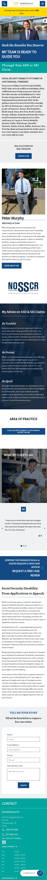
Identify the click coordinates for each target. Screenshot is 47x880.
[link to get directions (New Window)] (23, 821)
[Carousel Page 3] (25, 545)
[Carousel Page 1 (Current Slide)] (21, 545)
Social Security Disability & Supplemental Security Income (23, 431)
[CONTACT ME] (23, 156)
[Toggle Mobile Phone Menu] (4, 3)
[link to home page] (23, 3)
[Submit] (23, 785)
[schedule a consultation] (23, 568)
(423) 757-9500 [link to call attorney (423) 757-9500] (10, 829)
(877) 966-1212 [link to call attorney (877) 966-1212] (10, 834)
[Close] (44, 12)
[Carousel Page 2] (23, 545)
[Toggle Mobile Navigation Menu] (42, 3)
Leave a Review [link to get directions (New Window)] (10, 846)
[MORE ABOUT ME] (11, 266)
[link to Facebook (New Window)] (4, 842)
